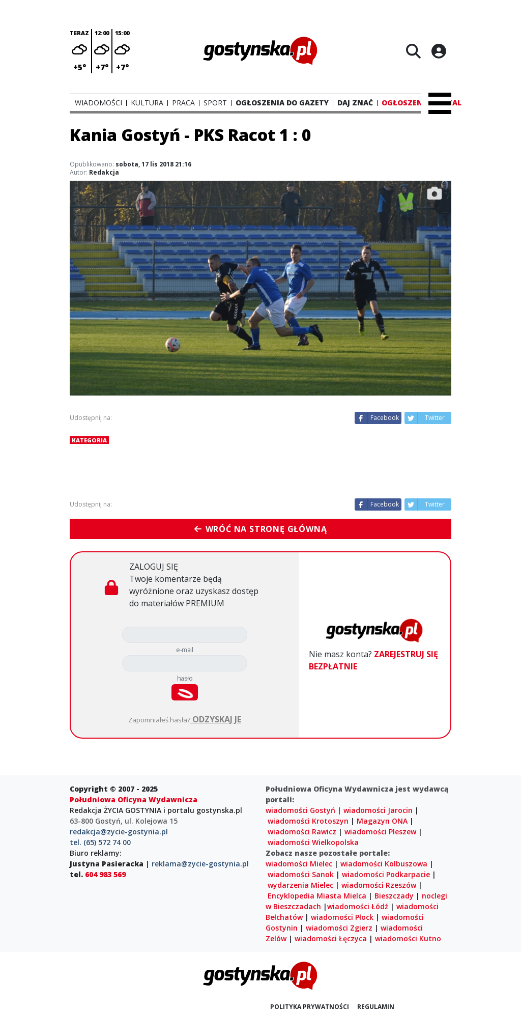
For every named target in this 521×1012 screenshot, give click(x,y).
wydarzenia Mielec (300, 885)
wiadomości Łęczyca (331, 938)
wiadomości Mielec (299, 863)
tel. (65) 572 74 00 (100, 842)
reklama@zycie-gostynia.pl (200, 863)
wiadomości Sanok (301, 874)
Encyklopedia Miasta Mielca (317, 896)
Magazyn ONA (382, 821)
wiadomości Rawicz (302, 831)
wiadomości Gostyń (300, 810)
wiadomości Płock (342, 917)
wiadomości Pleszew (380, 831)
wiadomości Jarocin (378, 810)
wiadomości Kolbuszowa (383, 863)
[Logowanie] (438, 51)
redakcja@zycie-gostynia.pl (119, 831)
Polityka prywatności (309, 1006)
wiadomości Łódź (357, 906)
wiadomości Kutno (408, 938)
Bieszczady (394, 896)
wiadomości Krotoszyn (308, 821)
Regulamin (375, 1006)
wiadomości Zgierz (339, 928)
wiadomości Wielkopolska (313, 842)
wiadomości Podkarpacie (386, 874)
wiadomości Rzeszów (378, 885)
